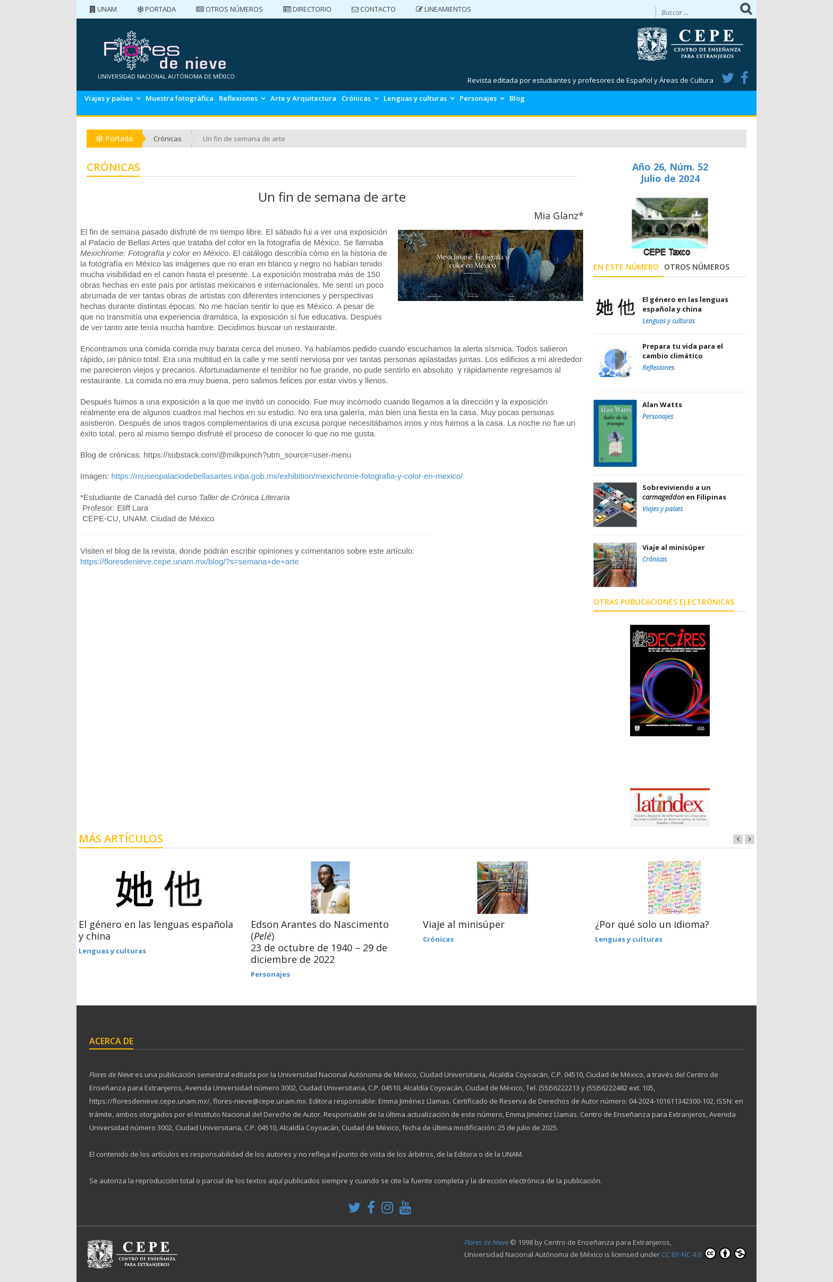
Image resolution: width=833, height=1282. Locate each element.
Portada (156, 9)
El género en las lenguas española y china (156, 930)
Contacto (374, 9)
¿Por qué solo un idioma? (652, 924)
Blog (517, 98)
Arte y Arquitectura (303, 98)
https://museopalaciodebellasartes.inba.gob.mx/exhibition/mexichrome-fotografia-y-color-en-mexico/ (287, 475)
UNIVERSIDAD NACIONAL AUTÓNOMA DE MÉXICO (166, 76)
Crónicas (356, 98)
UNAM (103, 9)
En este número (626, 267)
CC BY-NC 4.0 (703, 1253)
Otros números (229, 9)
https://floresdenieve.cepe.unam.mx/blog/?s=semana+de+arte (189, 561)
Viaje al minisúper (464, 924)
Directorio (307, 9)
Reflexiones (238, 98)
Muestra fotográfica (180, 98)
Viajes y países (108, 98)
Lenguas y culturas (415, 98)
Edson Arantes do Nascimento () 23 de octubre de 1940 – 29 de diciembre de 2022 (320, 942)
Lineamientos (443, 9)
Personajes (478, 98)
